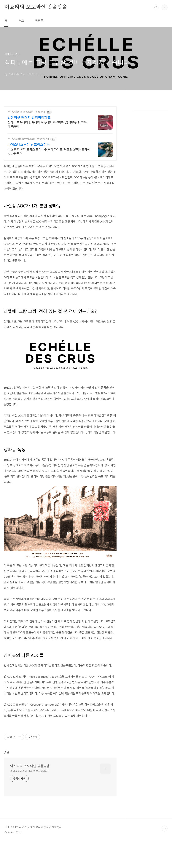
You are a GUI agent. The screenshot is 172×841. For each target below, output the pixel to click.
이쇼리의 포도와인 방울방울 (35, 7)
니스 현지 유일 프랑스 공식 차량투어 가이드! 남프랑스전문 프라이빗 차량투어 (49, 151)
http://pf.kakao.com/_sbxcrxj (26, 111)
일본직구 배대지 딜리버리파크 (29, 117)
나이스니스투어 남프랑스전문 (29, 144)
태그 (21, 20)
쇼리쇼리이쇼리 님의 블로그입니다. (29, 771)
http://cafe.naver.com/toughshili (29, 138)
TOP (165, 829)
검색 (156, 7)
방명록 (39, 20)
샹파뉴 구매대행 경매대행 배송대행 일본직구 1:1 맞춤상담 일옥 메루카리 (47, 124)
